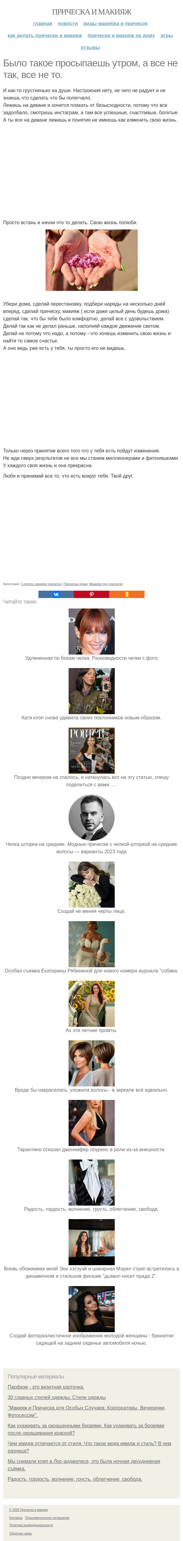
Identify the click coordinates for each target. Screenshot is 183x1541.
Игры (167, 35)
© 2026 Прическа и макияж (28, 1510)
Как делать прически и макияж (45, 35)
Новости (68, 23)
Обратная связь (20, 1533)
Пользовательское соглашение (47, 1517)
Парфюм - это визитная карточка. (46, 1387)
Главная (42, 23)
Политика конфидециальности (31, 1525)
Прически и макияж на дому (121, 35)
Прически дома (75, 584)
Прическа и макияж (91, 11)
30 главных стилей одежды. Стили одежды (57, 1397)
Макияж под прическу (106, 584)
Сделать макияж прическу (41, 584)
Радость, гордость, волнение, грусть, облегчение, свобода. (75, 1479)
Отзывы (90, 47)
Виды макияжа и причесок (115, 23)
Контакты (15, 1517)
